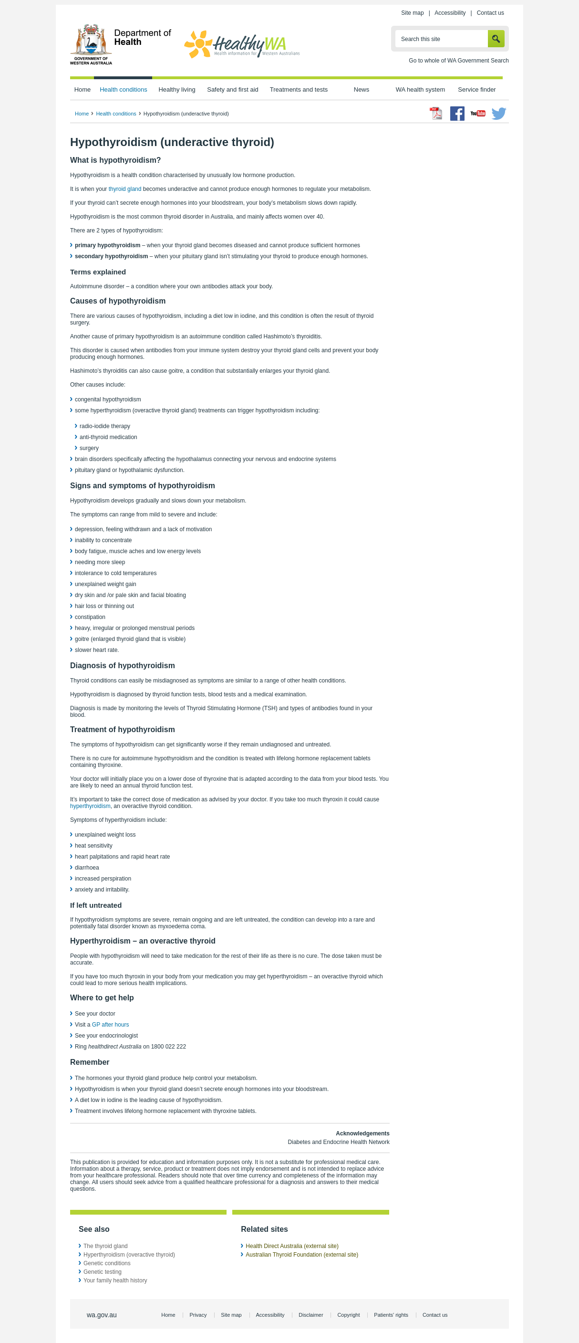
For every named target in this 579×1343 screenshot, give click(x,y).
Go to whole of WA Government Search (459, 60)
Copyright (348, 1315)
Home (82, 89)
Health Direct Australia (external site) (292, 1246)
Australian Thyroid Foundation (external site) (302, 1254)
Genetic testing (102, 1272)
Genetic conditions (107, 1263)
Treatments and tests (299, 89)
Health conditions (123, 89)
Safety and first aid (232, 89)
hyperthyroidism (90, 806)
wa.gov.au (102, 1315)
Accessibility (449, 13)
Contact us (490, 13)
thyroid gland (125, 189)
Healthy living (176, 89)
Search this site (420, 39)
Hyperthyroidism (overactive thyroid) (129, 1254)
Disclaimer (311, 1315)
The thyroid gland (105, 1246)
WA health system (420, 89)
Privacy (198, 1315)
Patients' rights (391, 1315)
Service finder (477, 89)
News (361, 89)
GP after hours (110, 1024)
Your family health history (115, 1280)
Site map (412, 13)
